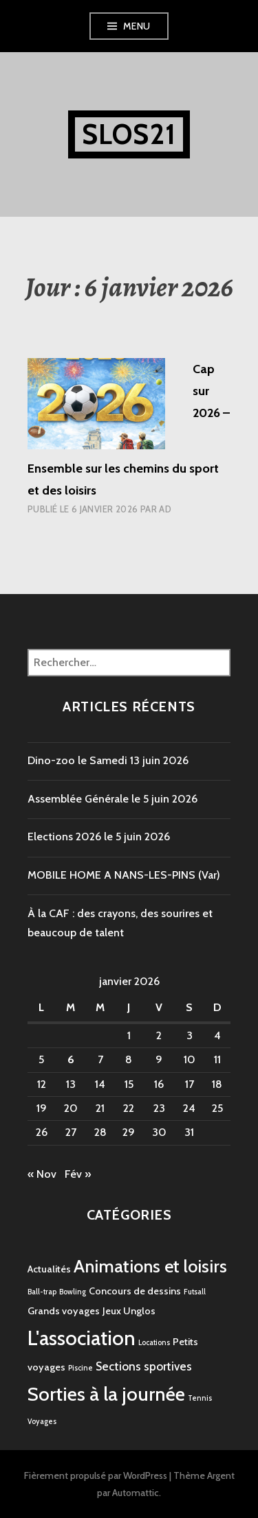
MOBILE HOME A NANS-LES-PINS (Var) (124, 874)
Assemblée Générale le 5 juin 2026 (112, 798)
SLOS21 (129, 134)
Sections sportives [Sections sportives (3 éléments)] (144, 1366)
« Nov (42, 1174)
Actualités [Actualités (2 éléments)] (49, 1269)
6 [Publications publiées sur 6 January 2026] (70, 1059)
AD (165, 508)
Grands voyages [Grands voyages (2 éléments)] (64, 1311)
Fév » (78, 1174)
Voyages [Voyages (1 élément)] (42, 1421)
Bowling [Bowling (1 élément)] (72, 1292)
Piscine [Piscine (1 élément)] (80, 1368)
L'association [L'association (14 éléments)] (82, 1338)
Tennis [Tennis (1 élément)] (200, 1398)
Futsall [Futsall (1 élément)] (195, 1292)
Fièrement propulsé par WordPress (95, 1475)
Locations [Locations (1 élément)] (154, 1342)
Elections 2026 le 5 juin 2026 (99, 836)
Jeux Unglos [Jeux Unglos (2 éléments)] (129, 1311)
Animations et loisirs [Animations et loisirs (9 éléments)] (150, 1266)
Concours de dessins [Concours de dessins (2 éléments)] (135, 1291)
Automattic (135, 1492)
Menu (137, 26)
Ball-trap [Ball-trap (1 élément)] (42, 1292)
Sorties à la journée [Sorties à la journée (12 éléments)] (106, 1394)
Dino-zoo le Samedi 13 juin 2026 (108, 760)
